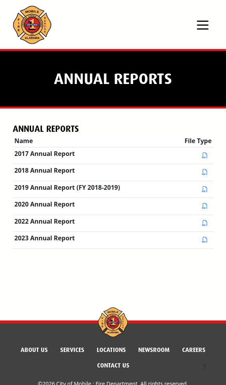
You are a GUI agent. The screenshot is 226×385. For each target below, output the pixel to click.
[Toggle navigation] (202, 24)
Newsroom (154, 350)
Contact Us (113, 365)
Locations (111, 350)
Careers (193, 350)
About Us (34, 350)
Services (72, 350)
